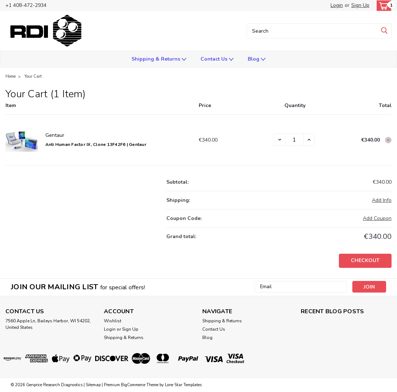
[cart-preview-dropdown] (382, 5)
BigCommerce (133, 385)
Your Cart (33, 76)
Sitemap (93, 385)
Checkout (365, 260)
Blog (257, 59)
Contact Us (217, 59)
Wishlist (112, 321)
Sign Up (360, 5)
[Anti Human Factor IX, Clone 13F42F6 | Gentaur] (294, 140)
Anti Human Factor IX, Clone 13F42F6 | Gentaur (95, 144)
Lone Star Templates (183, 385)
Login (337, 5)
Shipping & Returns (158, 59)
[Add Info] (382, 200)
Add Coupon (377, 218)
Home (10, 76)
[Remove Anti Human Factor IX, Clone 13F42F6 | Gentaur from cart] (388, 140)
